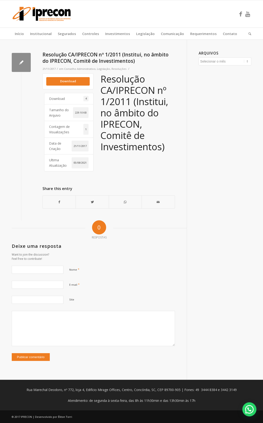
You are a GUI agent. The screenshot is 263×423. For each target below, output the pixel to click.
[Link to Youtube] (247, 13)
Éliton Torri (65, 417)
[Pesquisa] (248, 34)
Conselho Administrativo (80, 69)
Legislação (103, 69)
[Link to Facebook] (240, 13)
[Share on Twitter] (92, 202)
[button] (249, 409)
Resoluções (119, 69)
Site (71, 299)
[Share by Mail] (158, 202)
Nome (74, 269)
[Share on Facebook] (59, 202)
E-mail (74, 284)
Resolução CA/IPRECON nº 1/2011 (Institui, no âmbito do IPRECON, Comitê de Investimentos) (106, 57)
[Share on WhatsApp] (125, 202)
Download (68, 81)
